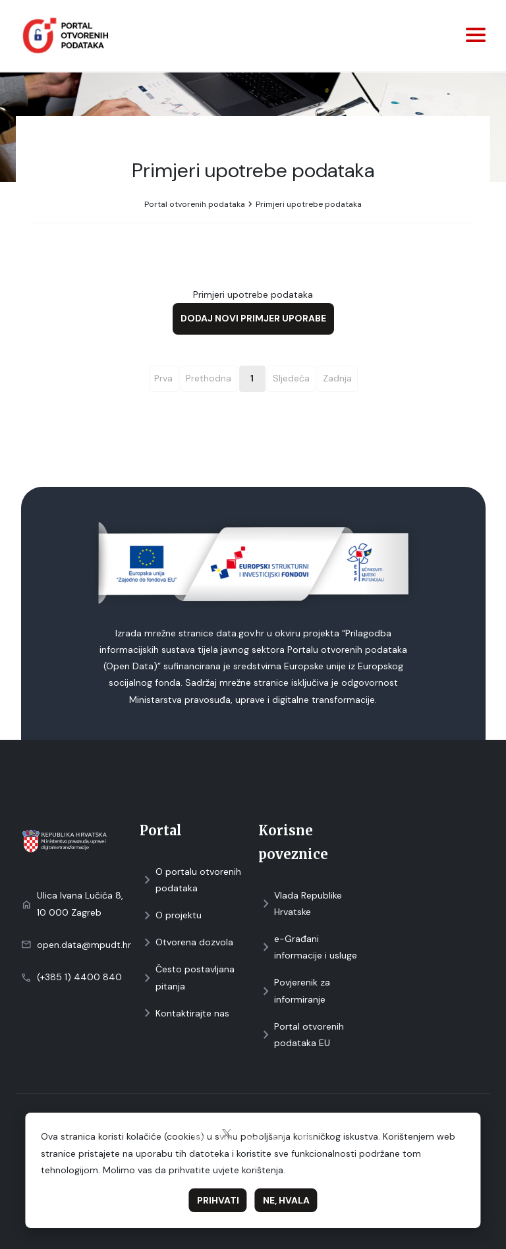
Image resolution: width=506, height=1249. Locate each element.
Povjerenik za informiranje (294, 990)
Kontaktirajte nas (184, 1013)
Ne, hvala (286, 1200)
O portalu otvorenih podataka (190, 880)
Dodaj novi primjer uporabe (253, 318)
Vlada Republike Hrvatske (300, 903)
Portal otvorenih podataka (194, 204)
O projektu (171, 915)
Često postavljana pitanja (187, 977)
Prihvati (218, 1200)
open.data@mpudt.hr (84, 945)
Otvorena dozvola (186, 942)
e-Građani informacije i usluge (307, 947)
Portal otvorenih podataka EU (301, 1034)
